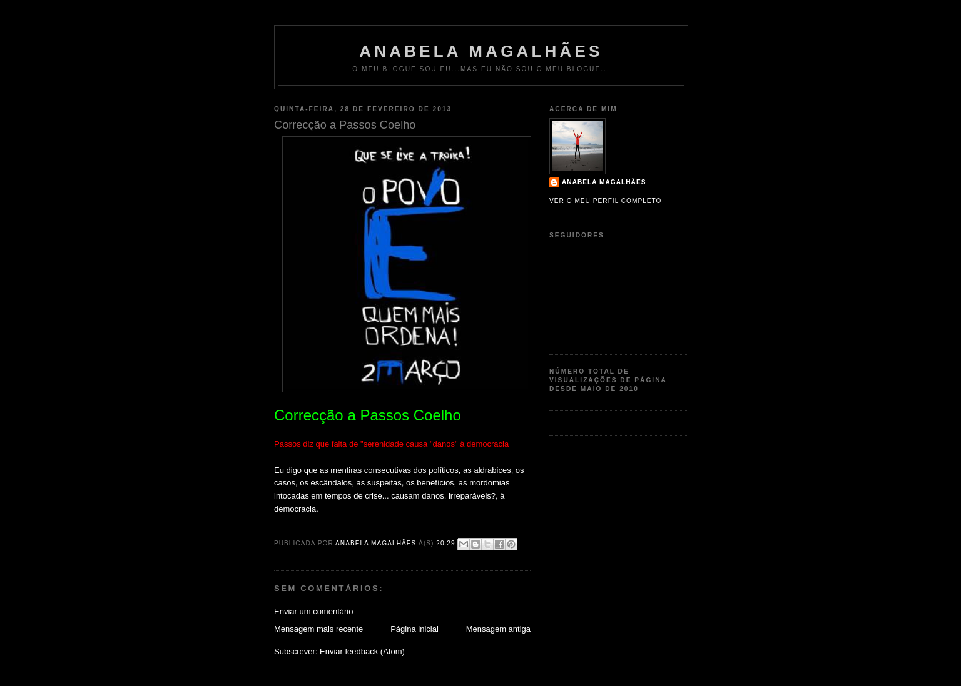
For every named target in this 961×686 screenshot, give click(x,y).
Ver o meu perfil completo (605, 200)
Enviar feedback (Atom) (362, 651)
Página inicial (414, 629)
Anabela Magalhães (481, 51)
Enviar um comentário (313, 611)
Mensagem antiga (498, 629)
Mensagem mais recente (318, 629)
